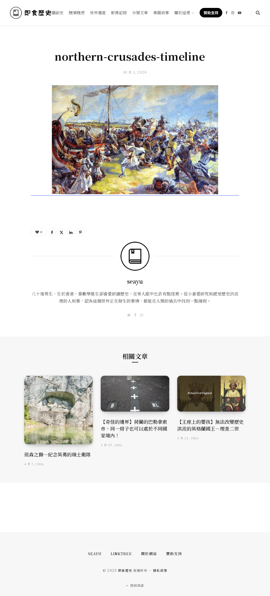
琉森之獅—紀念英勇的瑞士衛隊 (57, 454)
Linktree (121, 553)
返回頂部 (135, 585)
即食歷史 (125, 570)
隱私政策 (160, 570)
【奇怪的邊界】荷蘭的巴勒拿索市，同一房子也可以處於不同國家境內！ (134, 428)
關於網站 (149, 553)
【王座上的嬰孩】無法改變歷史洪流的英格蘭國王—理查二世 (210, 425)
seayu (135, 281)
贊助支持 (174, 553)
